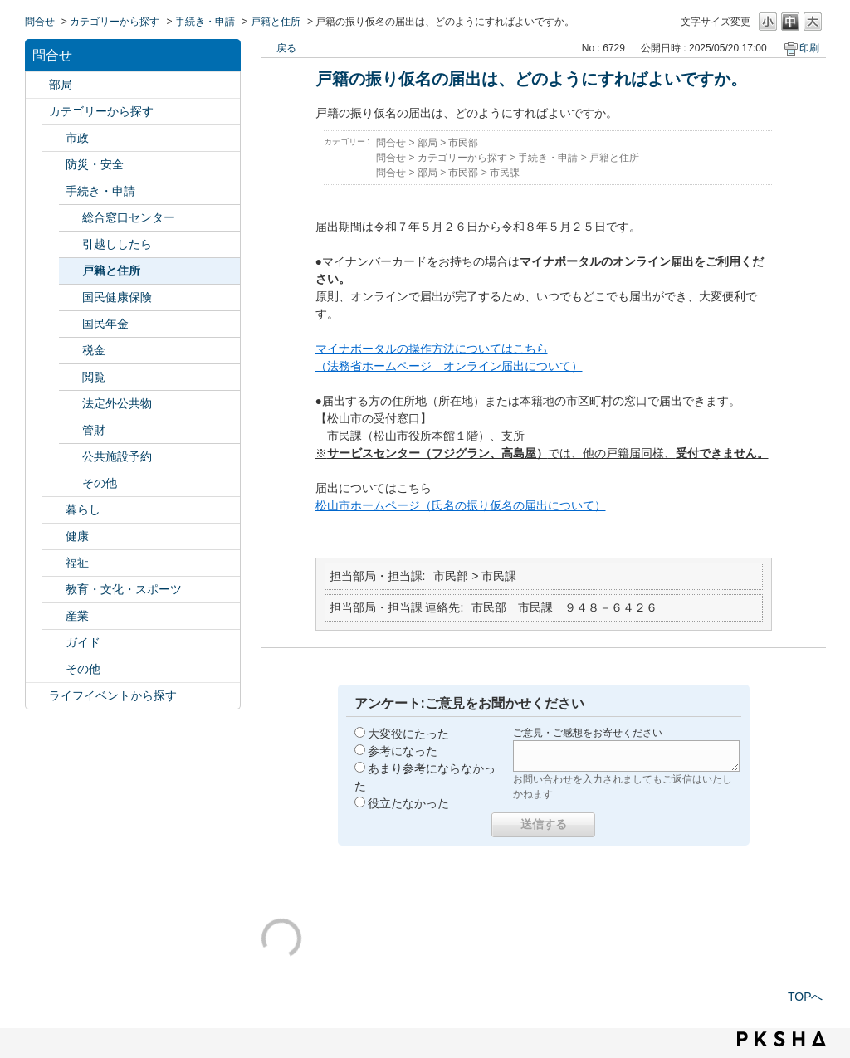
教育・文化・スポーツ (124, 589)
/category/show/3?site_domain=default (53, 138)
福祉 (77, 562)
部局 (60, 84)
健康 (77, 536)
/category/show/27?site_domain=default (53, 616)
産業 (77, 615)
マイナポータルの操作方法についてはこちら (431, 348)
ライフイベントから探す (113, 695)
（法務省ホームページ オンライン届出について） (449, 366)
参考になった (402, 751)
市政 (77, 137)
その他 (99, 483)
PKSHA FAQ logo (781, 1039)
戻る (286, 48)
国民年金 (105, 323)
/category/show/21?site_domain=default (53, 164)
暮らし (83, 509)
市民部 (463, 143)
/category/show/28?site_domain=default (53, 642)
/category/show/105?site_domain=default (37, 696)
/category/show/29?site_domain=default (53, 669)
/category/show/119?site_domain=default (37, 85)
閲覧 (93, 376)
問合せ (40, 21)
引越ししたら (117, 244)
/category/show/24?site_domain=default (53, 536)
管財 (93, 429)
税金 (93, 350)
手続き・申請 (205, 21)
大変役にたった (408, 733)
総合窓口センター (128, 217)
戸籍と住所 (275, 21)
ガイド (83, 642)
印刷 (809, 48)
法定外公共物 (117, 403)
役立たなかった (408, 803)
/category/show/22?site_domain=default (53, 191)
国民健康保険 (117, 297)
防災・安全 (95, 164)
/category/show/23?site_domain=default (53, 510)
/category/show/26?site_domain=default (53, 589)
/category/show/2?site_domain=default (37, 111)
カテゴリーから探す (114, 21)
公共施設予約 (117, 456)
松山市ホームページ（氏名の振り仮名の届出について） (460, 505)
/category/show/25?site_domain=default (53, 563)
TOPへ (805, 996)
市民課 (505, 172)
